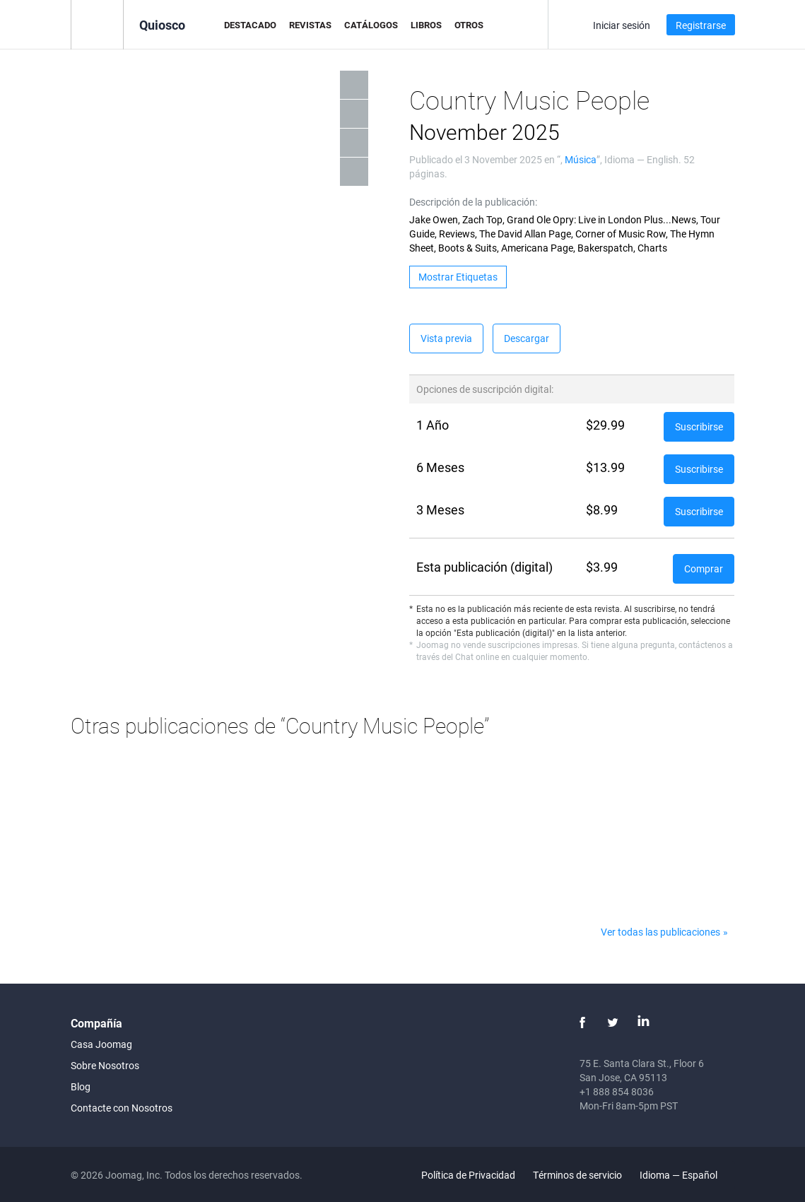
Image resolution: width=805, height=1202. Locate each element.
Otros (468, 24)
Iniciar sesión (621, 25)
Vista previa (446, 338)
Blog (80, 1086)
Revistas (310, 24)
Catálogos (371, 24)
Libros (426, 24)
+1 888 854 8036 (617, 1091)
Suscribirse (699, 426)
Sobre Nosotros (105, 1065)
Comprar (703, 568)
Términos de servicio (577, 1175)
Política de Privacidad (468, 1175)
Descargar (526, 338)
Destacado (250, 24)
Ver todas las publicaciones (660, 931)
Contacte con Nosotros (121, 1107)
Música (581, 159)
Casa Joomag (101, 1044)
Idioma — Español (687, 1175)
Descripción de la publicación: (473, 201)
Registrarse (701, 25)
